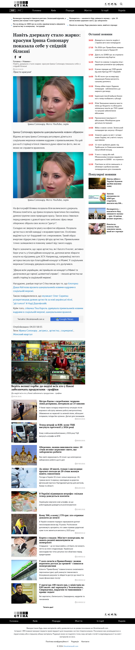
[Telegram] (20, 57)
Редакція (75, 642)
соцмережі (67, 330)
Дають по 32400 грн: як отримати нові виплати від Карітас (109, 56)
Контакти (85, 642)
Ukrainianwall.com (70, 646)
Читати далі (48, 607)
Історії (105, 10)
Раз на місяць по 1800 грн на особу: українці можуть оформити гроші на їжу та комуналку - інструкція (39, 25)
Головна (36, 10)
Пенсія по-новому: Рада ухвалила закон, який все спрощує (93, 25)
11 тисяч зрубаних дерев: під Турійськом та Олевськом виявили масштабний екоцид (109, 147)
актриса (43, 330)
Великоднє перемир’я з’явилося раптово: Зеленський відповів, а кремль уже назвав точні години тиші (39, 20)
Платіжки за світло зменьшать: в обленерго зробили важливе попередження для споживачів (108, 166)
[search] (121, 4)
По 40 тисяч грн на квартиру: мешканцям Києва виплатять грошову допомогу (107, 79)
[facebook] (105, 3)
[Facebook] (15, 57)
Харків (121, 10)
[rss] (115, 3)
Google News (64, 319)
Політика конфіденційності (57, 642)
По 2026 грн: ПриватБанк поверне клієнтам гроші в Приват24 (109, 49)
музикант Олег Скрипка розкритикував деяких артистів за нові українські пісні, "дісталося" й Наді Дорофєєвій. (43, 300)
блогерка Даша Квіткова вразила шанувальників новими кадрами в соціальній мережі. (45, 287)
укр (12, 10)
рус (19, 10)
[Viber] (24, 57)
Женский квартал (22, 334)
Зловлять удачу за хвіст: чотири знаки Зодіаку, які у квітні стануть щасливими (109, 137)
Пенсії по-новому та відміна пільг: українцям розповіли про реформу (109, 63)
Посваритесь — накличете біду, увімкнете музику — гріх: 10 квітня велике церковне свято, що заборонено (93, 20)
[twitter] (112, 3)
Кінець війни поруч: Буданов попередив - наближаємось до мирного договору (107, 88)
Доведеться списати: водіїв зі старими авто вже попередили (107, 41)
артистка (54, 330)
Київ (53, 10)
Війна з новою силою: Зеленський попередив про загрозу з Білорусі (109, 129)
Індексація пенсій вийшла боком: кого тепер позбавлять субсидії (108, 97)
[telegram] (108, 3)
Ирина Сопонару (28, 330)
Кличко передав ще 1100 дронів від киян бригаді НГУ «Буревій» (108, 70)
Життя (88, 10)
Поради (70, 10)
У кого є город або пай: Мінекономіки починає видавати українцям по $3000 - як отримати (109, 157)
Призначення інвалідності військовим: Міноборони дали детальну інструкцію (107, 120)
